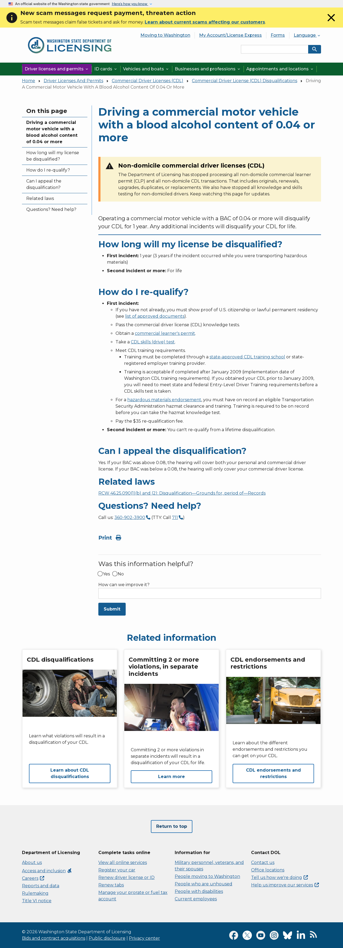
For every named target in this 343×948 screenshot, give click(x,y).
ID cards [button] (106, 68)
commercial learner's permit (165, 333)
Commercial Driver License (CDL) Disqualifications (244, 80)
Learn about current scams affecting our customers (205, 22)
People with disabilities (199, 891)
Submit (112, 609)
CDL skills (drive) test (153, 341)
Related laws (40, 198)
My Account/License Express (230, 35)
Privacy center (144, 938)
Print (109, 537)
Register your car (116, 870)
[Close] (331, 22)
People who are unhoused (203, 883)
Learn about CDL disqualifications (69, 773)
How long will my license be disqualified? (52, 156)
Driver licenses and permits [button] (57, 68)
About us (32, 862)
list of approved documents (154, 316)
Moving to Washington (165, 35)
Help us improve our (285, 885)
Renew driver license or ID (126, 877)
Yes (106, 574)
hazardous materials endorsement (164, 399)
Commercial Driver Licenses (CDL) (147, 80)
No (121, 574)
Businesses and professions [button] (208, 68)
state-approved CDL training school (247, 356)
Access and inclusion (47, 870)
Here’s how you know (130, 4)
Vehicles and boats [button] (146, 68)
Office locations (267, 870)
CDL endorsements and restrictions (273, 773)
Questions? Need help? (51, 209)
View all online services (122, 862)
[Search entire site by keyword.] (274, 49)
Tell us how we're (279, 877)
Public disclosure (107, 938)
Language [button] (307, 35)
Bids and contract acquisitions (53, 938)
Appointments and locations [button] (280, 68)
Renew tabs (111, 885)
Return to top (171, 826)
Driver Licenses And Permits (73, 80)
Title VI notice (36, 900)
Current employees (196, 898)
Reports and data (40, 885)
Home (28, 80)
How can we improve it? (124, 584)
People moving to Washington (207, 876)
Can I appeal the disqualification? (43, 184)
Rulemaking (35, 893)
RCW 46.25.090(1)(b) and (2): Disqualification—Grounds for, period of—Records (182, 493)
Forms (278, 35)
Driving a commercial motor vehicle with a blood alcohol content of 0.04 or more (51, 132)
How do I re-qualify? (48, 170)
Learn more (171, 776)
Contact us (262, 862)
